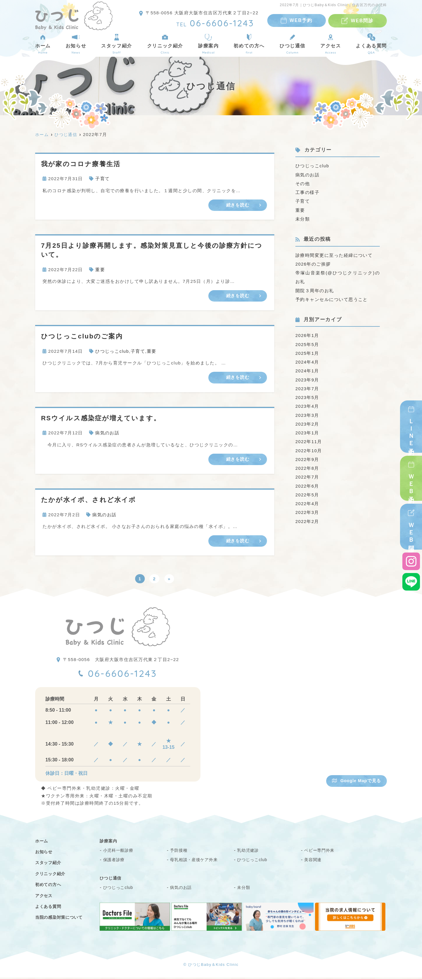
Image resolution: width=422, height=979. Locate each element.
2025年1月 (307, 352)
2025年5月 (307, 343)
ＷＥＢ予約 (411, 482)
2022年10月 (308, 448)
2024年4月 (307, 360)
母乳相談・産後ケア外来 (197, 861)
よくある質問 (371, 43)
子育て (102, 178)
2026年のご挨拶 (313, 263)
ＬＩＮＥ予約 (411, 431)
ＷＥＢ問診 (411, 531)
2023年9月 (307, 378)
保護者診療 (115, 861)
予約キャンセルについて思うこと (331, 298)
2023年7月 (307, 387)
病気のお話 (107, 433)
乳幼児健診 (249, 851)
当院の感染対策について (62, 918)
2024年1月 (307, 369)
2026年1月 (307, 334)
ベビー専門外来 (321, 851)
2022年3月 (307, 509)
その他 (302, 183)
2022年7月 (307, 474)
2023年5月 (307, 395)
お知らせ (76, 43)
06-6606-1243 (123, 674)
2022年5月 (307, 492)
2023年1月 (307, 431)
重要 (100, 269)
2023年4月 (307, 404)
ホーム (43, 43)
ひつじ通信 (292, 43)
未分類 (302, 218)
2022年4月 (307, 501)
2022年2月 (307, 518)
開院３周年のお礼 (314, 289)
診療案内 (208, 43)
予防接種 (180, 851)
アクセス (330, 43)
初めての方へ (249, 43)
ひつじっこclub (112, 351)
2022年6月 (307, 483)
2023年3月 (307, 413)
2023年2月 (307, 422)
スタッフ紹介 (116, 43)
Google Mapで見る (356, 782)
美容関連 (314, 861)
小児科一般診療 (120, 851)
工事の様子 (307, 192)
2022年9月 (307, 457)
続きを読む (237, 204)
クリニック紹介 (165, 43)
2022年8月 (307, 466)
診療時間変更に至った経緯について (334, 254)
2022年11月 (308, 439)
